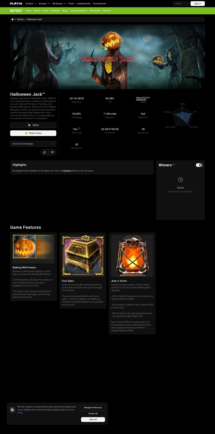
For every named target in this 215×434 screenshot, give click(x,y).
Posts (71, 3)
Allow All (93, 420)
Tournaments (99, 3)
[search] (181, 3)
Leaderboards (83, 3)
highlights (67, 171)
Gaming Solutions (78, 11)
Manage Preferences (93, 408)
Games (37, 11)
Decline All (93, 414)
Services (107, 11)
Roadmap (55, 11)
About (65, 11)
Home (28, 11)
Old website (94, 11)
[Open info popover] (173, 164)
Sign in (197, 3)
